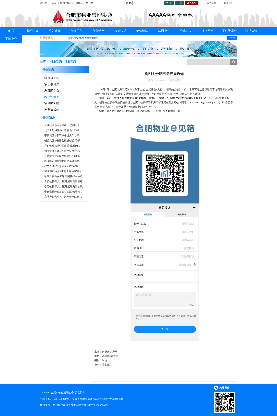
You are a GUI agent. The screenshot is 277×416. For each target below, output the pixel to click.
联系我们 (228, 3)
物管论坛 (142, 30)
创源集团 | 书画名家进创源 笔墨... (63, 140)
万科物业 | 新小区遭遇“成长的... (62, 145)
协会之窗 (33, 30)
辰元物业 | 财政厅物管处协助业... (62, 155)
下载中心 (11, 38)
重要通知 (53, 78)
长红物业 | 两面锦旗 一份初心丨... (63, 125)
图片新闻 (53, 103)
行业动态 (98, 30)
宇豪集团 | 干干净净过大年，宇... (62, 135)
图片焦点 (53, 90)
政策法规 (120, 30)
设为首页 (211, 3)
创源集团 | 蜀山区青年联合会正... (62, 150)
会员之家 (186, 30)
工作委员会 (229, 30)
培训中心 (164, 30)
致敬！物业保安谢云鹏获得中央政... (64, 176)
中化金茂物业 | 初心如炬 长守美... (63, 191)
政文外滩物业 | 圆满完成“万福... (62, 166)
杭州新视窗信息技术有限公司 (69, 405)
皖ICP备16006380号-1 (99, 405)
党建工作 (76, 30)
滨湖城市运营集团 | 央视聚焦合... (62, 160)
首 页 (11, 30)
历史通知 (53, 109)
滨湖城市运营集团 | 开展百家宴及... (64, 171)
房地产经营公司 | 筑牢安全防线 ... (63, 196)
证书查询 (251, 30)
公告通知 (55, 30)
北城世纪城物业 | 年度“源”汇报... (62, 130)
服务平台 (208, 30)
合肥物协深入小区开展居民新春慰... (64, 181)
